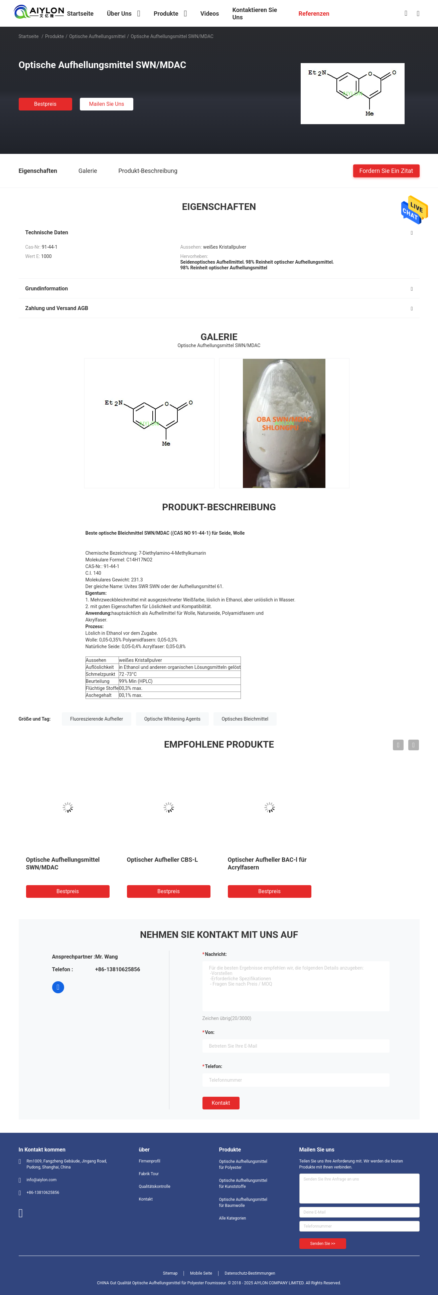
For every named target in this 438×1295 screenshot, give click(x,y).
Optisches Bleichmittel (245, 719)
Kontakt (221, 1103)
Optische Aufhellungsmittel (97, 36)
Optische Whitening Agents (172, 719)
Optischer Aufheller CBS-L (162, 859)
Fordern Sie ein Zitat (386, 170)
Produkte (54, 36)
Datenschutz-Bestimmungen (250, 1273)
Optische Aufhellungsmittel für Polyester (243, 1164)
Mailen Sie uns (106, 104)
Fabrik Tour (149, 1174)
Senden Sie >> (322, 1243)
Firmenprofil (149, 1161)
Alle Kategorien (232, 1218)
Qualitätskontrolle (154, 1186)
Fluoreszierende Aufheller (96, 719)
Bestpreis (45, 104)
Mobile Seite (201, 1273)
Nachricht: (216, 954)
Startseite (29, 36)
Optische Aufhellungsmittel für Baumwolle (243, 1202)
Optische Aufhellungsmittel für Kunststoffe (243, 1183)
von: (210, 1032)
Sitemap (170, 1273)
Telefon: (214, 1066)
